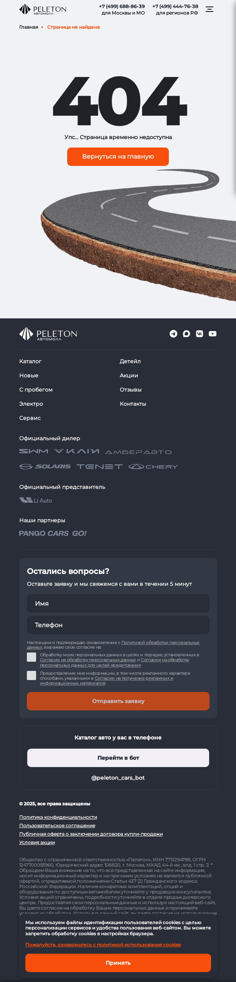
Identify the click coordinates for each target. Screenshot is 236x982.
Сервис (30, 418)
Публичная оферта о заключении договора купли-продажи (91, 834)
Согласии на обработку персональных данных (88, 659)
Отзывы (131, 389)
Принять (118, 962)
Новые (28, 375)
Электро (31, 403)
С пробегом (36, 389)
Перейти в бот (118, 757)
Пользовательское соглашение (57, 825)
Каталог (30, 361)
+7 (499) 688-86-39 (122, 6)
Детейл (130, 361)
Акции (129, 375)
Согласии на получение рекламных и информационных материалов (106, 680)
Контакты (133, 403)
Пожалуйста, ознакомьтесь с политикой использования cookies (103, 945)
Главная (28, 27)
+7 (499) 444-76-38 (175, 6)
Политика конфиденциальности (58, 817)
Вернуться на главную (118, 156)
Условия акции (37, 842)
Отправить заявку (118, 701)
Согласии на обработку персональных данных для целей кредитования (115, 662)
